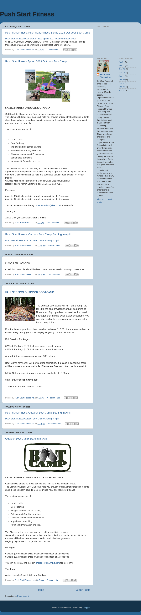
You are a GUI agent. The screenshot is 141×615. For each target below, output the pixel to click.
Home (40, 589)
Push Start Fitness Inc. (105, 75)
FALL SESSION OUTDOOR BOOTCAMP (29, 292)
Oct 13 (122, 83)
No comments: (53, 222)
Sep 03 (122, 87)
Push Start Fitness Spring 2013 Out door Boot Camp (36, 61)
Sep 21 (122, 69)
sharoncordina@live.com (48, 205)
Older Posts (83, 589)
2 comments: (53, 50)
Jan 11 (122, 76)
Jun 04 (122, 62)
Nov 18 (122, 72)
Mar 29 (122, 80)
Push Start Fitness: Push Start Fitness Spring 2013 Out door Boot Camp (47, 32)
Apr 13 (122, 90)
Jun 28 (122, 65)
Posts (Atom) (23, 596)
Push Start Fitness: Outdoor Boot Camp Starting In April (37, 234)
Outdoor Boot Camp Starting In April (26, 438)
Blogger (86, 608)
